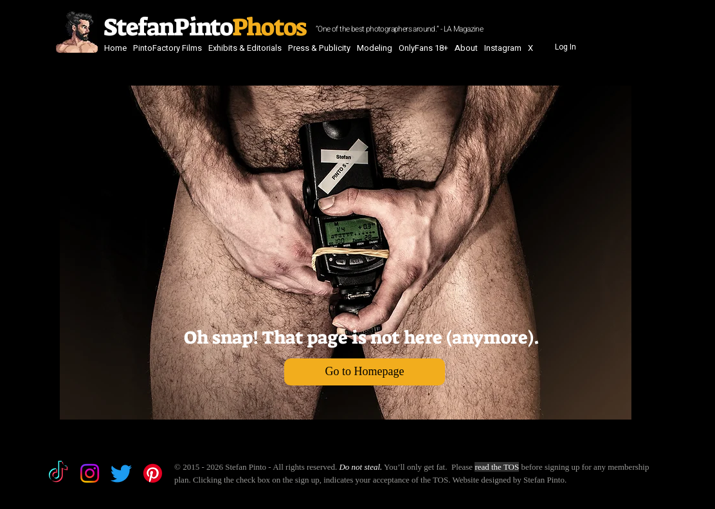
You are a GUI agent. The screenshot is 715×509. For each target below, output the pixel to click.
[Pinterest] (152, 473)
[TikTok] (58, 473)
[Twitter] (121, 473)
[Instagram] (89, 473)
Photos (271, 27)
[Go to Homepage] (364, 371)
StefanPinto (166, 27)
